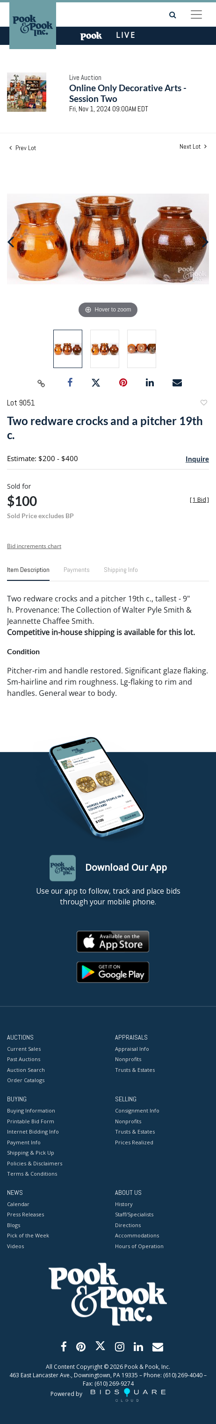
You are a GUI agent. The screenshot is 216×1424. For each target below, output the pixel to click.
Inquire (197, 459)
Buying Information (31, 1110)
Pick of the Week (28, 1235)
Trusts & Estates (135, 1069)
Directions (128, 1225)
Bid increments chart (34, 546)
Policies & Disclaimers (34, 1163)
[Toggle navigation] (196, 14)
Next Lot (193, 147)
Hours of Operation (139, 1246)
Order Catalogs (25, 1080)
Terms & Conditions (32, 1174)
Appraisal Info (132, 1048)
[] (199, 500)
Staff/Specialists (134, 1214)
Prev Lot (22, 148)
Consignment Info (137, 1110)
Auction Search (26, 1069)
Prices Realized (134, 1142)
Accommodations (137, 1235)
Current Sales (24, 1048)
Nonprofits (128, 1059)
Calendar (18, 1203)
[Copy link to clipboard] (41, 383)
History (124, 1203)
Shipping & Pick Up (30, 1153)
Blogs (13, 1225)
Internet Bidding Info (33, 1131)
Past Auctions (23, 1059)
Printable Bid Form (30, 1121)
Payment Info (24, 1142)
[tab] (28, 573)
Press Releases (25, 1214)
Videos (15, 1246)
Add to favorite (203, 403)
